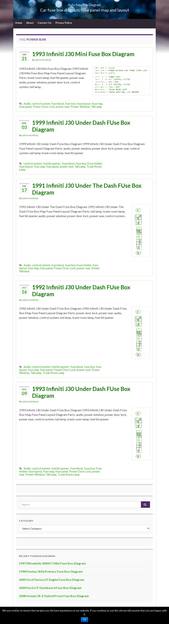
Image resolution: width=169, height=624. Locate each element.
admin (38, 59)
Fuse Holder (95, 163)
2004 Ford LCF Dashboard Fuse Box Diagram (50, 587)
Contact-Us (44, 22)
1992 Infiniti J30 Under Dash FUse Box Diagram (81, 290)
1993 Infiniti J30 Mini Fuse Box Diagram (83, 53)
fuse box (70, 103)
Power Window (80, 106)
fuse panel (25, 106)
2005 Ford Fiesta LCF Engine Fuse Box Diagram (51, 579)
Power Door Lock (44, 106)
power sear (62, 106)
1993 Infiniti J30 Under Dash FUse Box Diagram (81, 392)
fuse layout (84, 103)
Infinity (47, 59)
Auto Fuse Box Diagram (84, 3)
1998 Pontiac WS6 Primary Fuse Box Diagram (51, 571)
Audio (27, 103)
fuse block (57, 103)
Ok (84, 619)
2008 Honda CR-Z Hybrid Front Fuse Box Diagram (54, 596)
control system (41, 103)
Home (18, 22)
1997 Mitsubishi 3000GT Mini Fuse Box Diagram (52, 563)
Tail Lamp (96, 106)
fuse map (97, 103)
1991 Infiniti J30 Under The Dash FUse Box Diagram (86, 189)
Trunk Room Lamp (53, 372)
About (30, 22)
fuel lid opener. (52, 163)
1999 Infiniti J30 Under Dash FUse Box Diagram (81, 126)
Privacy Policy (63, 22)
